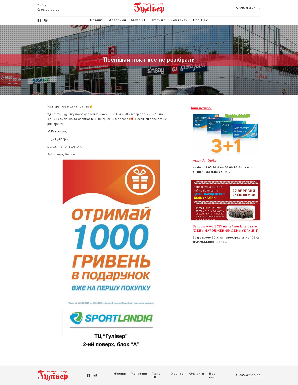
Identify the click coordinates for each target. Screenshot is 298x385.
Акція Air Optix (204, 160)
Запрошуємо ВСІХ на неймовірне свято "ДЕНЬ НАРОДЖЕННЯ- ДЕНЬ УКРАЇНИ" (225, 228)
